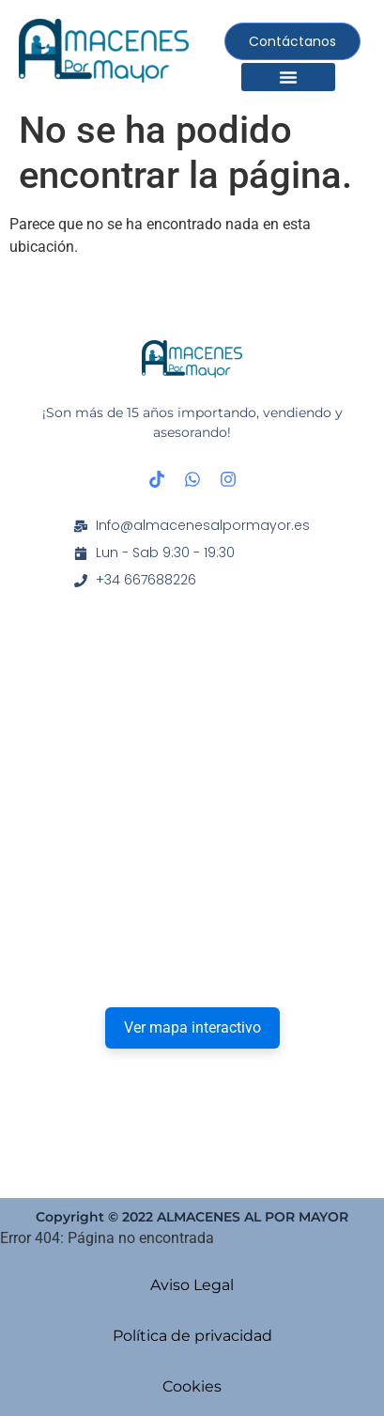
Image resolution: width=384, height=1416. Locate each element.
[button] (288, 77)
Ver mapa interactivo (192, 1027)
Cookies (192, 1386)
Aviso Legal (192, 1285)
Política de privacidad (192, 1336)
